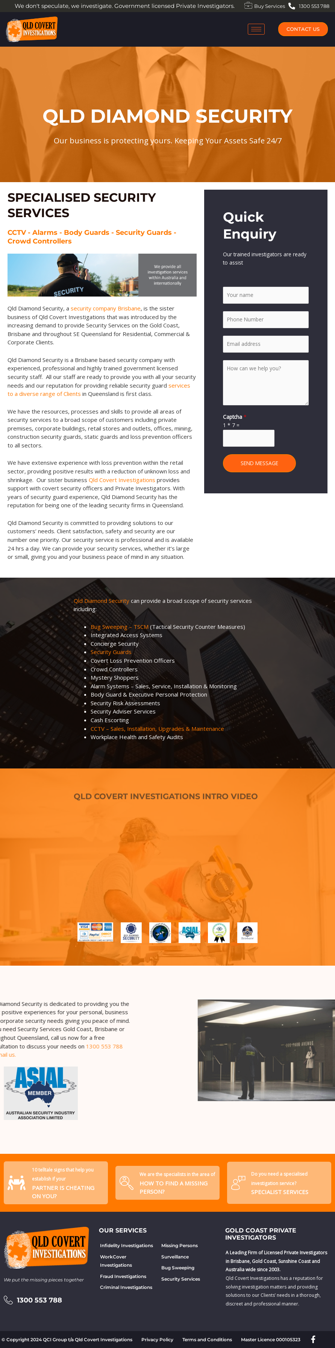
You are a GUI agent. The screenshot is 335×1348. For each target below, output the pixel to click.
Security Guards (111, 652)
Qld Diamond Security (101, 600)
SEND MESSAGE (259, 463)
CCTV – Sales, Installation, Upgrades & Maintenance (157, 728)
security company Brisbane (106, 308)
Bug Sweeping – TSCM (120, 626)
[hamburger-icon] (256, 29)
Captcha (235, 416)
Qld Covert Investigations (122, 480)
